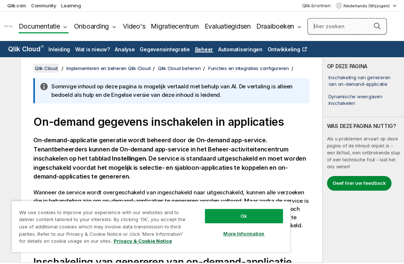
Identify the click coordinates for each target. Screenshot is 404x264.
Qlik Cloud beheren (179, 68)
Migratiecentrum (175, 26)
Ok (206, 203)
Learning (71, 5)
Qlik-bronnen (316, 5)
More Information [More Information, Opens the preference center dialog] (206, 221)
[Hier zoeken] (347, 26)
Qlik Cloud (26, 49)
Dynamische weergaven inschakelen (355, 100)
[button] (377, 26)
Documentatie (39, 26)
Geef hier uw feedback (359, 183)
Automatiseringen (240, 49)
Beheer (204, 49)
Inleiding (59, 49)
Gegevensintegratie (165, 49)
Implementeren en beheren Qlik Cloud (108, 68)
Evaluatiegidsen (228, 26)
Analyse (125, 49)
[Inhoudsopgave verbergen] (9, 68)
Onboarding (91, 26)
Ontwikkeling (284, 49)
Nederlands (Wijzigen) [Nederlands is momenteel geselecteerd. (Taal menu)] (367, 5)
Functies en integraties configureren (248, 68)
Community (43, 5)
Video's (134, 26)
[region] (129, 220)
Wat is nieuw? (92, 49)
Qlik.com (16, 5)
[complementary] (363, 160)
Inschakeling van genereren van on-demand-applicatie (359, 80)
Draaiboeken (275, 26)
